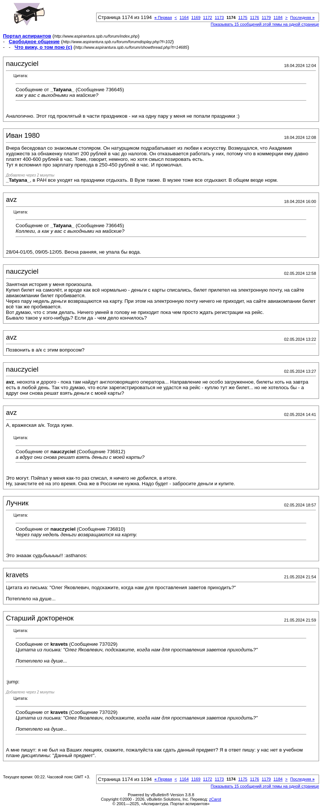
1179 (266, 17)
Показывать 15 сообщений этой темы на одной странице (265, 24)
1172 (207, 17)
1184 (278, 17)
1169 (195, 17)
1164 (184, 17)
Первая (163, 17)
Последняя (302, 17)
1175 (242, 17)
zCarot (215, 799)
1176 (254, 17)
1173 (219, 17)
